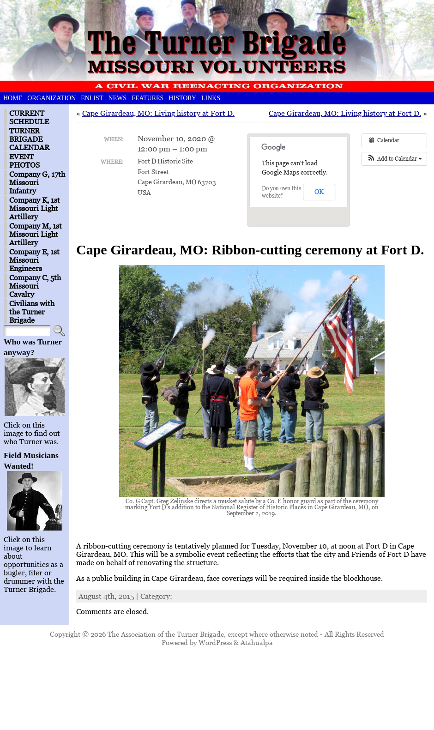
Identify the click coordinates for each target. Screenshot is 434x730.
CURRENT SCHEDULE (29, 117)
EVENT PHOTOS (24, 160)
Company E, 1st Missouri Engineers (34, 259)
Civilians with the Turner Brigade (31, 311)
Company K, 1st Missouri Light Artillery (34, 208)
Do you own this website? (281, 192)
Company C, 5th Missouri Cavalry (35, 285)
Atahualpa (257, 642)
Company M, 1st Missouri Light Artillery (35, 234)
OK (319, 191)
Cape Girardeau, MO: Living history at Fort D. (158, 113)
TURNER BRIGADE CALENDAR (29, 139)
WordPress (215, 642)
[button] (394, 158)
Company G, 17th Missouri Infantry (37, 182)
